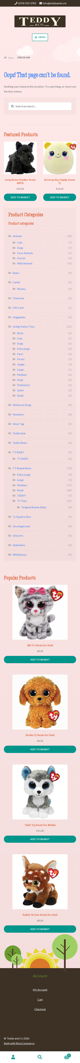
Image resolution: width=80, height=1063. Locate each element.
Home (11, 57)
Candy (16, 282)
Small (20, 395)
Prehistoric (23, 385)
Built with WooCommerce (19, 1043)
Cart (40, 999)
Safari (20, 390)
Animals (17, 236)
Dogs (20, 247)
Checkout (40, 1009)
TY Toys (22, 500)
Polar (20, 379)
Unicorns (18, 535)
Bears (16, 272)
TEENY (21, 495)
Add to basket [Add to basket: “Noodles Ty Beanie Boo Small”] (40, 749)
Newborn (18, 414)
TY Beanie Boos (22, 468)
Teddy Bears (20, 442)
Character (18, 298)
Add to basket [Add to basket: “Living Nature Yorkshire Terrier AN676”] (20, 197)
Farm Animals (25, 253)
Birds (20, 333)
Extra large (23, 348)
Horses (21, 258)
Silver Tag (18, 423)
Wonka (21, 288)
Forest (21, 359)
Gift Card (18, 307)
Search (40, 1057)
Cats (19, 242)
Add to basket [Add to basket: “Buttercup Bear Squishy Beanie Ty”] (59, 197)
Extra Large (23, 474)
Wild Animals (25, 263)
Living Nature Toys (24, 326)
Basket (62, 1055)
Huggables (19, 317)
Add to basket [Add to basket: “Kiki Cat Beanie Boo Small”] (40, 659)
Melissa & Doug (22, 404)
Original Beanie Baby (33, 507)
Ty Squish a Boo (22, 516)
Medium (22, 374)
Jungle (21, 364)
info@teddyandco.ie (54, 3)
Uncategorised (21, 526)
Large (20, 369)
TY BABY (18, 452)
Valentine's (19, 545)
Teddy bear (19, 433)
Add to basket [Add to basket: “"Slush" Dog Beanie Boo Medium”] (40, 839)
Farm (20, 354)
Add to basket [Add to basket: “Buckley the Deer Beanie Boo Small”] (40, 929)
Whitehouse (20, 554)
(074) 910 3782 (27, 3)
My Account (40, 989)
